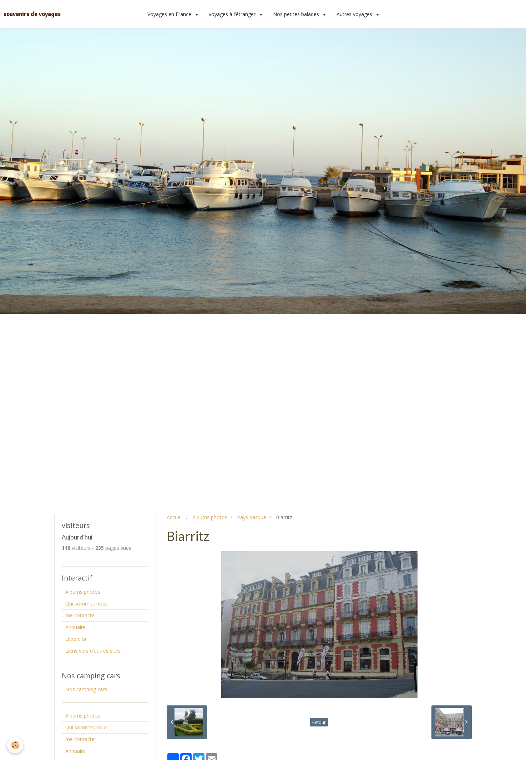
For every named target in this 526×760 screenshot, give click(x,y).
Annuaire (75, 627)
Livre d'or (76, 638)
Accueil (175, 517)
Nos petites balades (296, 14)
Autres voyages (355, 14)
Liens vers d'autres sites (93, 650)
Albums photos (209, 517)
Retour (319, 722)
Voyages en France (170, 14)
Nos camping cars (86, 689)
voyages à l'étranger (233, 14)
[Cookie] (15, 745)
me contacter (80, 615)
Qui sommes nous (86, 603)
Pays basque (251, 517)
